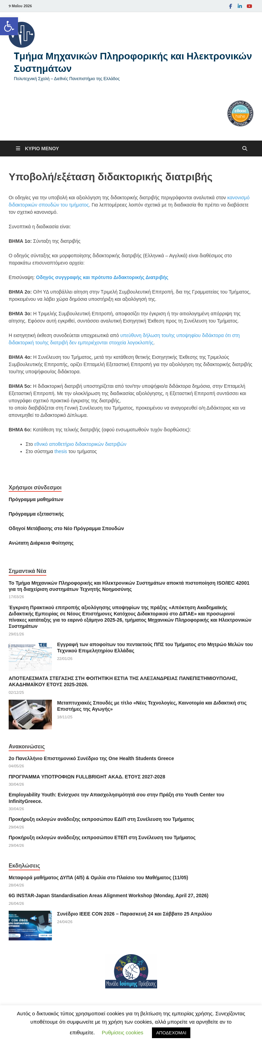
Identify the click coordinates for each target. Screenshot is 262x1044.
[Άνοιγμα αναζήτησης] (245, 149)
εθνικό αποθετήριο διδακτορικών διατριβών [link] (80, 444)
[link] (9, 26)
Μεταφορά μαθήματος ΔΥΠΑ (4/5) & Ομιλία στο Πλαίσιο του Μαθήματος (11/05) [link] (98, 877)
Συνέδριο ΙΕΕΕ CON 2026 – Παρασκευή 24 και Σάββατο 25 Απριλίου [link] (134, 914)
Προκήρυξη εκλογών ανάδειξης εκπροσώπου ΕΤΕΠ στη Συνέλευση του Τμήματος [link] (102, 837)
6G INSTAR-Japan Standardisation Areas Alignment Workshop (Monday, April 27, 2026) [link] (108, 895)
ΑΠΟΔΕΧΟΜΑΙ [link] (171, 1032)
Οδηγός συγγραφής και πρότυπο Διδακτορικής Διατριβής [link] (102, 277)
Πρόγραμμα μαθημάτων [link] (36, 499)
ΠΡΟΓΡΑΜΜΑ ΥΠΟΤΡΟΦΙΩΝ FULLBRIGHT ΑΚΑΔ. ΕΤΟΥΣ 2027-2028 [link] (87, 776)
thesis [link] (60, 451)
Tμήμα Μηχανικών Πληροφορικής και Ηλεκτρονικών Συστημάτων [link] (133, 62)
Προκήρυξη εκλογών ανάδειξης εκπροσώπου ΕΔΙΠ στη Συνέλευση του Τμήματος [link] (101, 819)
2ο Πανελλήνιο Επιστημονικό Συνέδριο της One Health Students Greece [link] (91, 758)
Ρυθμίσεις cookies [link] (122, 1032)
